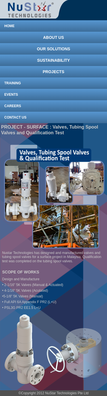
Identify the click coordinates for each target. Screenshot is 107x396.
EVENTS (11, 95)
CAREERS (12, 106)
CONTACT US (15, 117)
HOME (9, 26)
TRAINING (12, 83)
